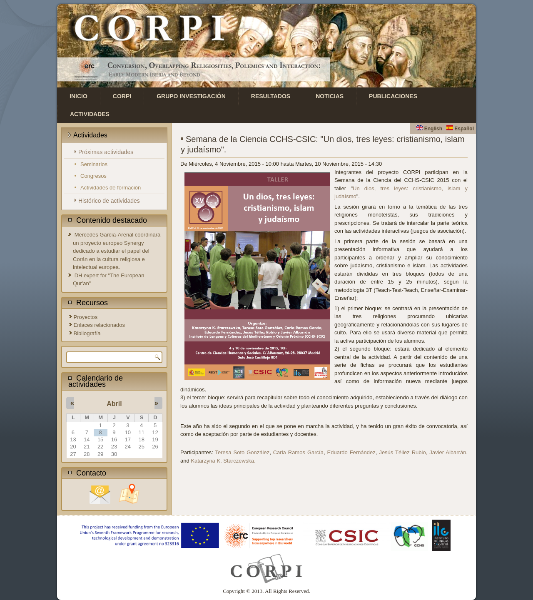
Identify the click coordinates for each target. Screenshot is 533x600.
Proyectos (86, 317)
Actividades (90, 114)
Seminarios (93, 164)
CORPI (122, 96)
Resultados (270, 96)
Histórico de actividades (109, 200)
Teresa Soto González (242, 452)
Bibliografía (87, 333)
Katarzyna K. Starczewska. (223, 461)
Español (460, 129)
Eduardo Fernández (351, 452)
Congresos (93, 176)
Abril (114, 403)
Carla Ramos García (298, 452)
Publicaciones (393, 96)
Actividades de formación (110, 187)
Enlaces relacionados (99, 325)
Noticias (330, 96)
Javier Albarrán (447, 452)
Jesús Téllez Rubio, (403, 452)
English (429, 129)
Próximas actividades (105, 152)
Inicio (78, 96)
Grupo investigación (191, 96)
